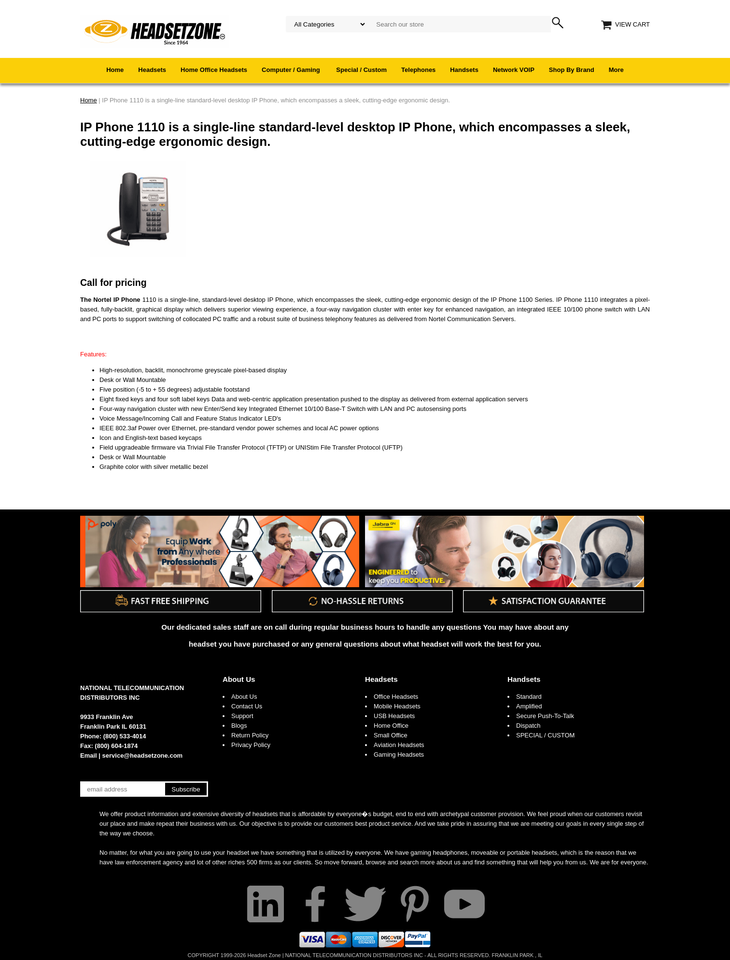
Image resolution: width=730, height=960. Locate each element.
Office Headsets (396, 696)
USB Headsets (394, 716)
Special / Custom (361, 69)
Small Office (390, 735)
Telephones (418, 69)
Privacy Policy (250, 744)
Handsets (464, 69)
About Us (239, 679)
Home (115, 69)
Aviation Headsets (399, 744)
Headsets (152, 69)
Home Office (391, 725)
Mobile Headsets (397, 706)
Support (242, 716)
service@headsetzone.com (142, 755)
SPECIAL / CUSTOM (545, 735)
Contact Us (246, 706)
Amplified (529, 706)
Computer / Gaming (292, 69)
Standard (529, 696)
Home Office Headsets (214, 69)
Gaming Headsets (399, 754)
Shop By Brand (571, 69)
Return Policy (249, 735)
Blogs (239, 725)
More (616, 69)
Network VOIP (513, 69)
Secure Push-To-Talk (545, 716)
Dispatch (528, 725)
